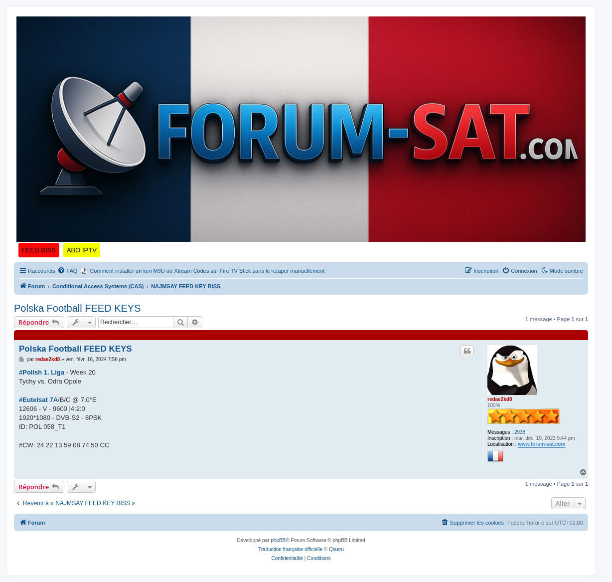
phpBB (278, 540)
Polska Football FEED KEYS (77, 308)
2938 (519, 432)
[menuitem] (67, 271)
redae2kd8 (499, 399)
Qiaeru (336, 549)
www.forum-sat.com (541, 444)
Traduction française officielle (290, 549)
